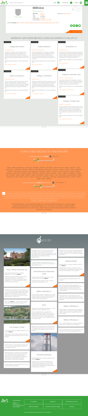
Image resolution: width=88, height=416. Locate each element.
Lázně (58, 197)
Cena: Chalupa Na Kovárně (11, 64)
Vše (4, 193)
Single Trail (81, 197)
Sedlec (33, 175)
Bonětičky (50, 168)
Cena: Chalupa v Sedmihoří (38, 93)
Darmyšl (24, 169)
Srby (56, 175)
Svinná (21, 177)
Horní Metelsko (33, 171)
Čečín (78, 168)
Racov (18, 175)
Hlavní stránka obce (77, 31)
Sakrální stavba (52, 200)
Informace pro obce (72, 401)
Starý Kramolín (72, 175)
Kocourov (66, 171)
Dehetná (31, 169)
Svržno (53, 22)
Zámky (18, 197)
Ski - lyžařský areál (39, 193)
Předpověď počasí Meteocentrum (35, 412)
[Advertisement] (44, 137)
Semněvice (40, 175)
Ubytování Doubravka (9, 79)
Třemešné (46, 177)
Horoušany (27, 22)
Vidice (38, 179)
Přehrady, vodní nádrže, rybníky (60, 193)
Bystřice (73, 168)
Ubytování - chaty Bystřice (65, 104)
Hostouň (42, 13)
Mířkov (29, 173)
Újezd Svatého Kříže (64, 177)
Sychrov (57, 22)
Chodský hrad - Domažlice (44, 209)
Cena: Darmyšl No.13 (63, 63)
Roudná (27, 175)
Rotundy (46, 197)
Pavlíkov (65, 173)
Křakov (77, 171)
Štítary (50, 22)
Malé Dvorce (17, 173)
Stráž (16, 177)
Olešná (48, 173)
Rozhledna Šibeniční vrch (39, 206)
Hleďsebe (78, 169)
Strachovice (10, 177)
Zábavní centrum (42, 200)
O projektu (33, 401)
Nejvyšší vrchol (65, 197)
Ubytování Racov (35, 79)
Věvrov (78, 177)
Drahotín (56, 169)
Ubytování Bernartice (9, 50)
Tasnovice (39, 177)
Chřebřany (17, 169)
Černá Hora (9, 169)
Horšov (49, 171)
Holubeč (22, 22)
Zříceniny (25, 197)
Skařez (42, 22)
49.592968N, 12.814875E (45, 20)
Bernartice (29, 168)
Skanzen (48, 193)
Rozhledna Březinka (18, 204)
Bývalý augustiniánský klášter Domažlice (63, 208)
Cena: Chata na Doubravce (11, 93)
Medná (24, 173)
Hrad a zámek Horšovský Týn (34, 204)
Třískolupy (53, 177)
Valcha (73, 177)
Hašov (72, 169)
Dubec (62, 169)
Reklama (52, 401)
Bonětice (43, 168)
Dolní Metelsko (39, 169)
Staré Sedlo (62, 175)
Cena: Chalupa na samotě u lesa (66, 89)
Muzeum (34, 200)
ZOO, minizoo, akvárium (13, 193)
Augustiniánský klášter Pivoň (21, 206)
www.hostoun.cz (67, 13)
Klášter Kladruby (45, 208)
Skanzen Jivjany (70, 204)
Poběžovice (72, 173)
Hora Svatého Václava (20, 171)
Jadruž (60, 171)
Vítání (43, 179)
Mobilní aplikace (33, 406)
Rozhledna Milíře (69, 206)
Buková (67, 168)
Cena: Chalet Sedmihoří (37, 64)
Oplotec (53, 173)
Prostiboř (12, 175)
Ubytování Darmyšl (63, 50)
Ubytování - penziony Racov (38, 50)
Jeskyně (52, 197)
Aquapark (23, 193)
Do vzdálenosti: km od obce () (36, 182)
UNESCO (30, 193)
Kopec (72, 171)
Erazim (67, 169)
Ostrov (59, 173)
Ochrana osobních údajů (53, 406)
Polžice (79, 173)
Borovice (61, 168)
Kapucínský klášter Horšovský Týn (54, 204)
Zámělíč (48, 179)
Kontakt (72, 406)
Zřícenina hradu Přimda (55, 206)
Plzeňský (42, 15)
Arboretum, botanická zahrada (77, 193)
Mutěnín (42, 173)
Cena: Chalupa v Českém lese (65, 119)
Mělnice (38, 8)
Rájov (22, 175)
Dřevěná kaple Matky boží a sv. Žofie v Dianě (25, 208)
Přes (40, 22)
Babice (18, 22)
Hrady (13, 197)
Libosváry (9, 173)
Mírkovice (36, 22)
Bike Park (74, 197)
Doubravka (48, 169)
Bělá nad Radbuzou (19, 168)
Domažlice (42, 18)
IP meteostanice (47, 412)
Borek (55, 168)
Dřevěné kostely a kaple (35, 197)
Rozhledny (6, 197)
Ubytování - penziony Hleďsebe (66, 77)
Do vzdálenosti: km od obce (39, 156)
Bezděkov (36, 168)
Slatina (46, 22)
